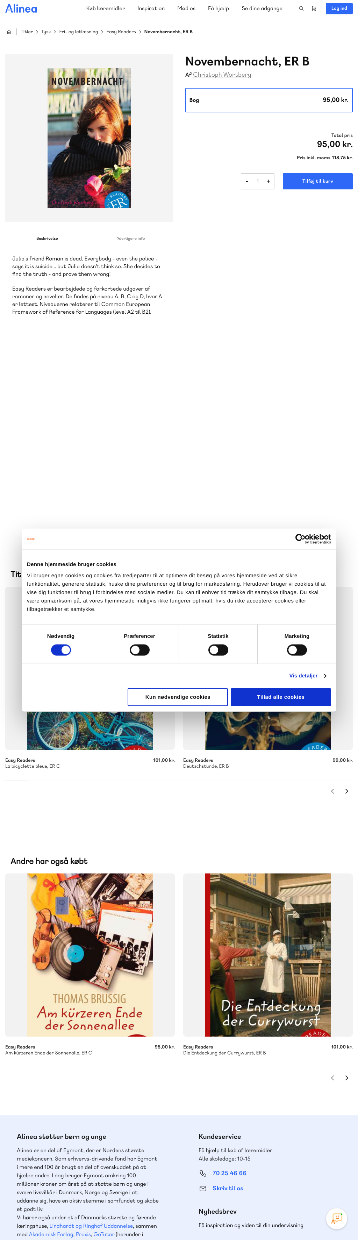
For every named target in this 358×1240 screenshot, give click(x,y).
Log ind (339, 8)
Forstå (100, 1045)
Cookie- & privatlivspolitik (239, 1220)
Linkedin (337, 1187)
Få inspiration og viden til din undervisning (251, 1027)
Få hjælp (218, 8)
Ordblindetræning (61, 1045)
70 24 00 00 (230, 1147)
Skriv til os (228, 991)
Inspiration (151, 8)
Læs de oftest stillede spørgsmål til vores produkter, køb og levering (83, 1160)
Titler (27, 32)
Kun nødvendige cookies (177, 697)
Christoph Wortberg (222, 75)
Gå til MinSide (219, 1082)
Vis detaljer (303, 676)
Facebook (303, 1187)
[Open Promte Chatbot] (337, 1218)
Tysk (46, 32)
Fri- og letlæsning (78, 32)
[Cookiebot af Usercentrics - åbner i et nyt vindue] (300, 539)
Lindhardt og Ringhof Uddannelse (91, 1028)
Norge (26, 1045)
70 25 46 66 (229, 975)
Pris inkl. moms (313, 158)
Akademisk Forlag (51, 1036)
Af (188, 75)
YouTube (320, 1187)
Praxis (83, 1036)
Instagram (286, 1187)
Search (301, 8)
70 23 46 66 (48, 1104)
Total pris (342, 135)
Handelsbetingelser (289, 1220)
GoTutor (104, 1036)
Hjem (9, 32)
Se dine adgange (262, 8)
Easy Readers (121, 32)
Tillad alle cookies (281, 697)
